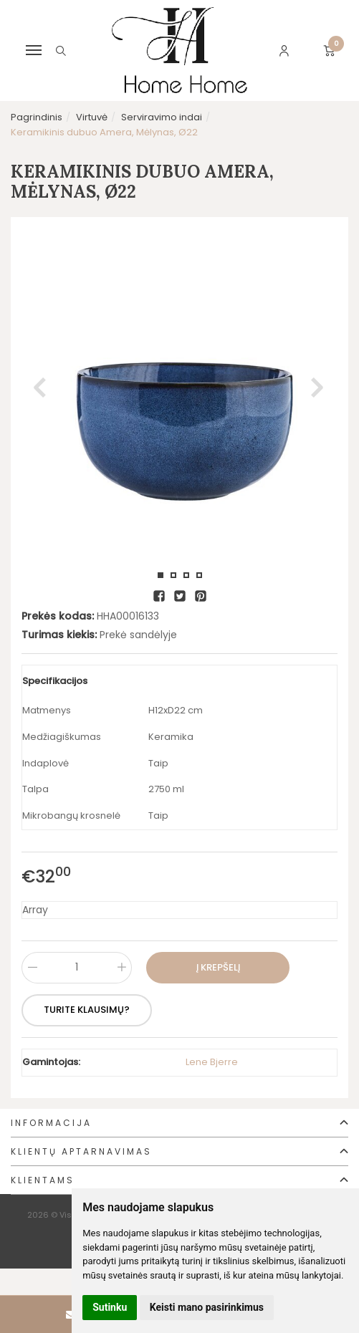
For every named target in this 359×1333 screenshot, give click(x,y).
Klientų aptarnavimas (81, 1151)
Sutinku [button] (109, 1307)
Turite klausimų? (87, 1009)
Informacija (51, 1123)
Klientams (43, 1180)
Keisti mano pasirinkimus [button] (207, 1307)
